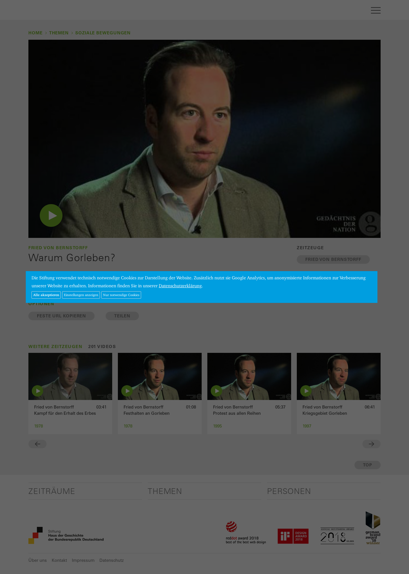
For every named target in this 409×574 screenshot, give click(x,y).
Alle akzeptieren (46, 295)
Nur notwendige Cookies (121, 295)
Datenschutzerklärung (180, 285)
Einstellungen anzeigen (81, 295)
